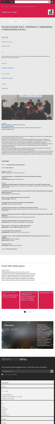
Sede (3, 407)
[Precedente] (21, 311)
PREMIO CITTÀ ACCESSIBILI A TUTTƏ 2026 (12, 396)
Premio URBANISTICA (7, 394)
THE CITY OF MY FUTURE (8, 398)
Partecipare (5, 409)
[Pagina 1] (25, 312)
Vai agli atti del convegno (7, 78)
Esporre (4, 411)
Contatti (4, 413)
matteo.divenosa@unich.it (8, 126)
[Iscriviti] (51, 371)
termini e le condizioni (12, 374)
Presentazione (5, 382)
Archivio (4, 422)
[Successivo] (33, 311)
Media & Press (5, 415)
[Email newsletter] (26, 371)
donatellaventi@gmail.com (8, 129)
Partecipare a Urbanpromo (7, 67)
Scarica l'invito (5, 88)
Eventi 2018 (7, 6)
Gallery (4, 386)
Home (3, 6)
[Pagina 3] (30, 312)
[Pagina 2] (27, 312)
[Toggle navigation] (32, 2)
